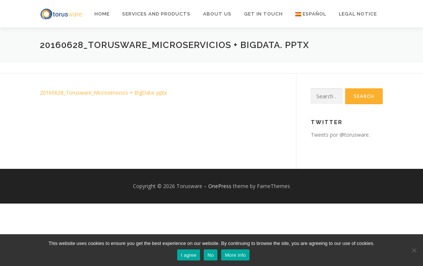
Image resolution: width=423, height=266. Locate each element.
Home (102, 14)
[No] (413, 250)
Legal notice (358, 14)
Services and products (156, 14)
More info (235, 255)
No (210, 255)
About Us (217, 14)
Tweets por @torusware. (340, 134)
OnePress (219, 186)
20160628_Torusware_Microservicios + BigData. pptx (103, 92)
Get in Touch (263, 14)
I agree (188, 255)
